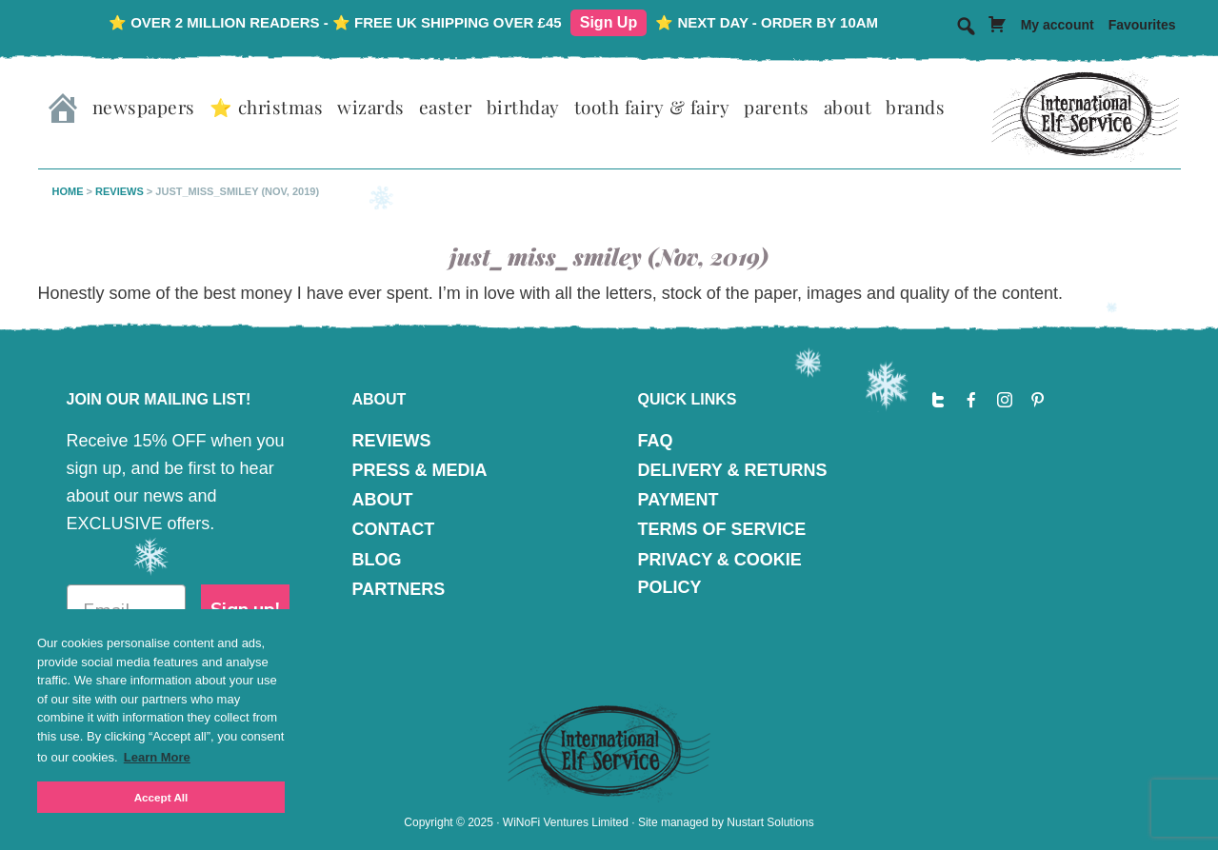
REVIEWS (391, 440)
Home (68, 191)
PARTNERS (399, 589)
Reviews (119, 191)
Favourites (1142, 24)
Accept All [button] (161, 797)
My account (1057, 24)
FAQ (655, 440)
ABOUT (382, 499)
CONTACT (393, 529)
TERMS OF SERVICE (722, 529)
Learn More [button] (157, 757)
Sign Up (608, 22)
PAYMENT (678, 499)
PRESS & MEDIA (420, 470)
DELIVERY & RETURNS (733, 470)
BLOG (377, 559)
